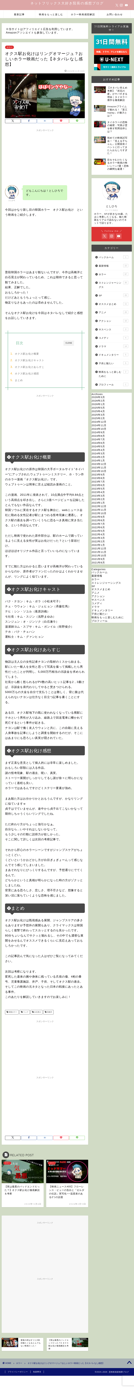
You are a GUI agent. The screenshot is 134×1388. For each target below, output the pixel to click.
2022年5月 (98, 530)
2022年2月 (98, 541)
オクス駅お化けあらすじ (30, 367)
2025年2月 (98, 418)
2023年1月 (98, 502)
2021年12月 (99, 548)
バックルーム (113, 257)
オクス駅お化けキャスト (30, 360)
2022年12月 (99, 506)
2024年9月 (98, 432)
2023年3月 (98, 495)
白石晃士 (37, 1012)
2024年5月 (98, 446)
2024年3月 (98, 453)
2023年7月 (98, 481)
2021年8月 (98, 562)
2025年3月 (98, 414)
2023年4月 (98, 492)
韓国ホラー (12, 1012)
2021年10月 (99, 555)
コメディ (113, 337)
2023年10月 (99, 471)
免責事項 (37, 1372)
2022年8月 (98, 520)
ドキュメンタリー (113, 354)
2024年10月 (99, 428)
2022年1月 (98, 545)
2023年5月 (98, 488)
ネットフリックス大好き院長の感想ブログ (67, 3)
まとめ (19, 380)
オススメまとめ (113, 304)
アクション (113, 320)
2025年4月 (98, 411)
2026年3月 (98, 397)
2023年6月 (98, 485)
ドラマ (113, 346)
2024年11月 (99, 425)
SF (113, 295)
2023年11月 (99, 467)
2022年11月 (99, 509)
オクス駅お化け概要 (27, 353)
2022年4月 (98, 534)
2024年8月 (98, 435)
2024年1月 (98, 460)
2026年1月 (98, 404)
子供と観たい (113, 363)
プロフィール (113, 384)
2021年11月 (99, 552)
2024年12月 (99, 421)
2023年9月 (98, 474)
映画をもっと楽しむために (113, 374)
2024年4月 (98, 449)
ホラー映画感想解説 (83, 14)
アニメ (113, 312)
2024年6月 (98, 442)
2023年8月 (98, 478)
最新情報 (113, 265)
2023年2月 (98, 499)
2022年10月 (99, 513)
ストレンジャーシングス (113, 284)
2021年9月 (98, 559)
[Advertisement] (45, 156)
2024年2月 (98, 457)
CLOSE (68, 343)
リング (25, 1012)
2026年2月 (98, 400)
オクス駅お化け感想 (27, 373)
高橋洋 (49, 1012)
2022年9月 (98, 516)
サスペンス (113, 329)
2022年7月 (98, 523)
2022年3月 (98, 537)
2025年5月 (98, 407)
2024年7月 (98, 439)
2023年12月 (99, 464)
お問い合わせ (115, 14)
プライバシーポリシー (18, 1372)
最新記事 (19, 14)
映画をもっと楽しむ (51, 14)
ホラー (9, 47)
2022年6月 (98, 527)
